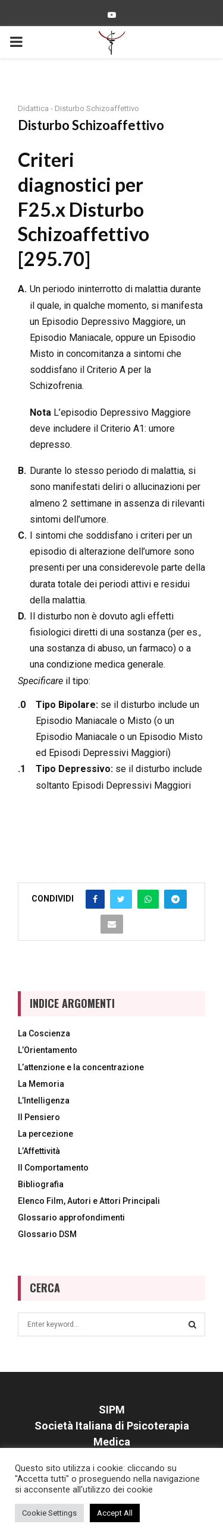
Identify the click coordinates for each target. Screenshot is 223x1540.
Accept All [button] (115, 1513)
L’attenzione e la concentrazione (81, 1067)
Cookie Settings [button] (49, 1513)
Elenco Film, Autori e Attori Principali (89, 1201)
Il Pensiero (39, 1117)
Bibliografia (41, 1184)
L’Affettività (39, 1151)
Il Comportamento (53, 1167)
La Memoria (41, 1084)
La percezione (45, 1134)
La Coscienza (44, 1033)
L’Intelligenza (44, 1100)
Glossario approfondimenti (71, 1217)
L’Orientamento (47, 1050)
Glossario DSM (47, 1234)
